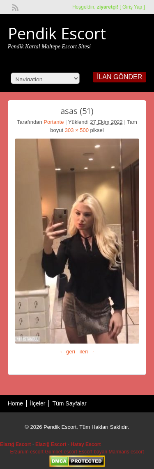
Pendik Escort (57, 33)
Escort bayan (92, 452)
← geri (67, 351)
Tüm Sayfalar (69, 403)
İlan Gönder (119, 76)
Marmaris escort (126, 452)
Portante (54, 122)
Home (15, 403)
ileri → (87, 351)
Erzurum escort (26, 452)
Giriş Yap (132, 7)
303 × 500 (77, 130)
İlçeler (37, 403)
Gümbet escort (61, 452)
